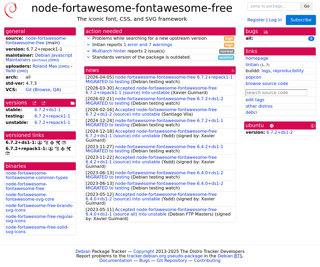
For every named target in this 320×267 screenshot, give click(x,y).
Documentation (115, 260)
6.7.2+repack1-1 (52, 116)
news (92, 70)
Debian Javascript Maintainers (39, 57)
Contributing (207, 260)
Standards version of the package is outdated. (160, 57)
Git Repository (172, 260)
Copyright (143, 251)
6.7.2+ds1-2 (279, 132)
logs (266, 70)
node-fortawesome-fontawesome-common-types (37, 175)
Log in (275, 19)
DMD (54, 60)
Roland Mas (45, 66)
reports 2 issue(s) (160, 51)
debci (251, 112)
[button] (88, 38)
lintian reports (160, 45)
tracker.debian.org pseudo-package (165, 255)
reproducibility (288, 70)
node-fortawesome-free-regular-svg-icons (40, 219)
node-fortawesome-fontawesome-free (36, 40)
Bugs (144, 260)
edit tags (255, 99)
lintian (252, 64)
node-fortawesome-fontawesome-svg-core (30, 197)
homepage (257, 58)
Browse (42, 89)
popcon (253, 77)
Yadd (11, 70)
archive (39, 60)
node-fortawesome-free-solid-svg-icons (37, 229)
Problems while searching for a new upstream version (160, 38)
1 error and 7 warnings (148, 44)
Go (306, 6)
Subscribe (300, 19)
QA (56, 89)
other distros (259, 106)
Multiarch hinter (109, 51)
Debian (83, 251)
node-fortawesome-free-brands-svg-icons (39, 208)
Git (29, 89)
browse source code (267, 83)
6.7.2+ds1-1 (47, 109)
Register (256, 19)
